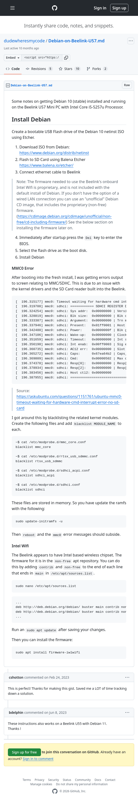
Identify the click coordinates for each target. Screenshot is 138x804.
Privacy (39, 780)
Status (67, 780)
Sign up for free (24, 752)
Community (83, 780)
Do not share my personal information (82, 784)
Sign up (119, 8)
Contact (110, 780)
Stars (70, 68)
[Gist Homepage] (55, 8)
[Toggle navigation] (12, 8)
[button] (66, 57)
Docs (98, 780)
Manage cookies (41, 784)
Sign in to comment (38, 758)
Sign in (100, 8)
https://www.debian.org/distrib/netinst (54, 152)
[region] (69, 379)
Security (53, 780)
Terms (27, 780)
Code (13, 68)
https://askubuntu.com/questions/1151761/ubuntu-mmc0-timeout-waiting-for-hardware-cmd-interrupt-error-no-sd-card (69, 402)
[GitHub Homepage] (55, 791)
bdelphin (16, 712)
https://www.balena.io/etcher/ (46, 165)
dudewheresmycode (24, 41)
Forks (97, 68)
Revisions (39, 68)
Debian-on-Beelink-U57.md (76, 41)
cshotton (16, 677)
